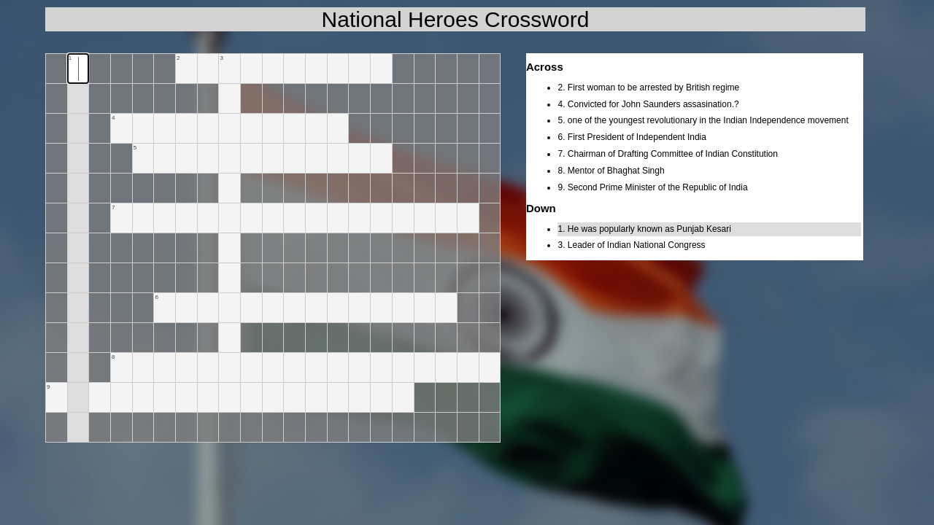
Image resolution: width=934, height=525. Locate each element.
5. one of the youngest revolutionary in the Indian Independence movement (702, 120)
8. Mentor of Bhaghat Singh (610, 171)
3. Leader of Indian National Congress (631, 245)
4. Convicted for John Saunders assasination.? (647, 104)
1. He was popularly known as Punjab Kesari (643, 229)
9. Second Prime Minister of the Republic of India (652, 187)
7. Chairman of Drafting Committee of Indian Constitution (667, 154)
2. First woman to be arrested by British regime (648, 87)
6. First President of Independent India (631, 137)
